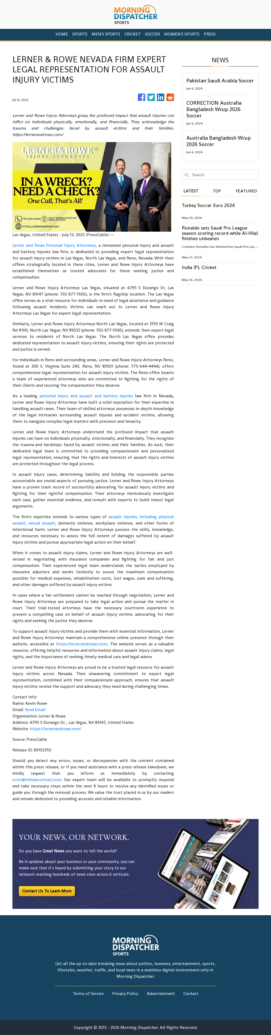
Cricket (132, 34)
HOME (62, 34)
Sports (79, 34)
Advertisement (161, 993)
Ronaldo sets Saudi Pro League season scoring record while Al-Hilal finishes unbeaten (220, 233)
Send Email (35, 709)
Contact (190, 993)
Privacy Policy (125, 993)
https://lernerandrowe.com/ (82, 644)
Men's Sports (106, 34)
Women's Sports (182, 34)
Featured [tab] (246, 191)
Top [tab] (217, 191)
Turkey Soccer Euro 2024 (208, 205)
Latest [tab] (190, 191)
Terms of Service (88, 993)
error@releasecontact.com (36, 779)
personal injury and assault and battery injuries (86, 396)
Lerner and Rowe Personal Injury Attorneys (54, 245)
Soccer (152, 34)
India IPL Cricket (199, 267)
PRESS (210, 34)
